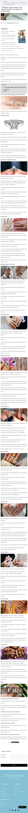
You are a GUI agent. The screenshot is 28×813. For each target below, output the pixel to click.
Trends (17, 23)
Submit (14, 765)
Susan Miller (11, 23)
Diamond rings (4, 137)
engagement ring (15, 742)
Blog (5, 1)
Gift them (3, 547)
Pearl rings (3, 244)
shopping (7, 205)
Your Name (3, 755)
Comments (3, 757)
